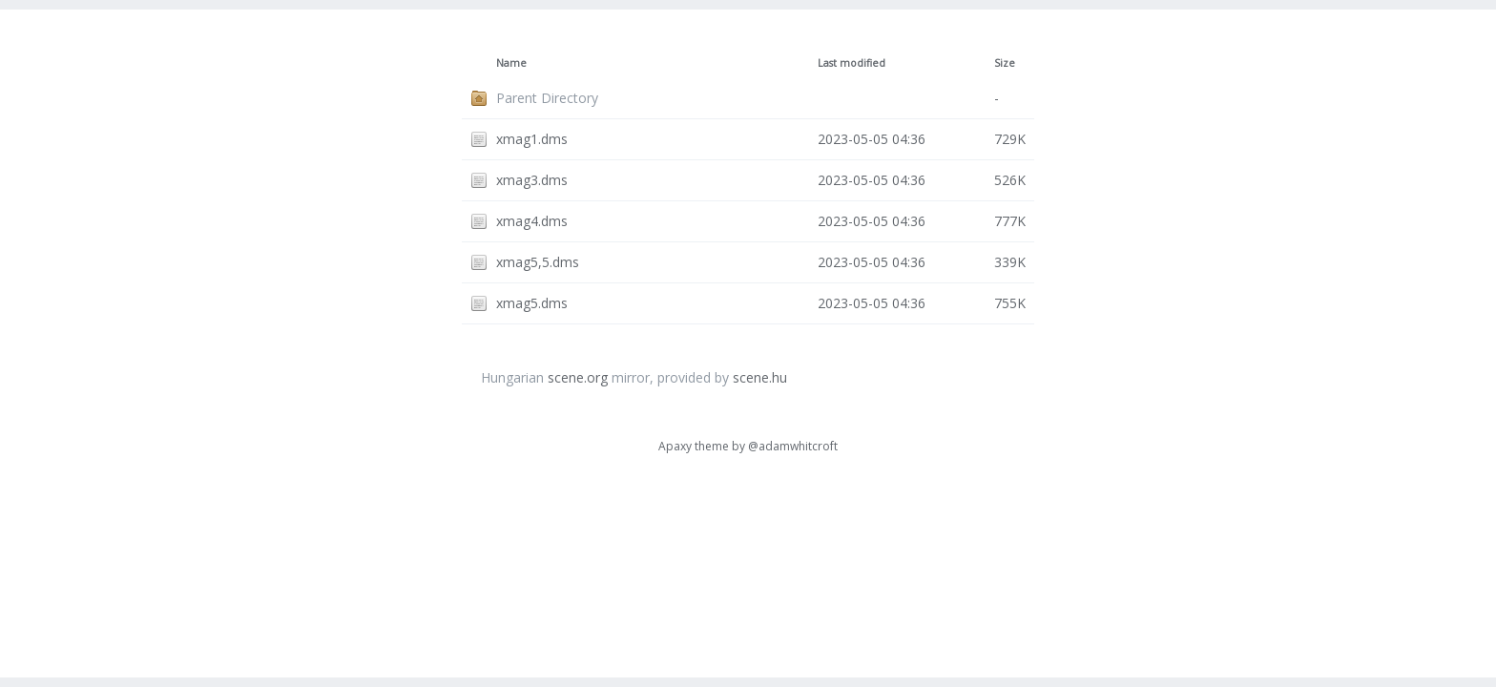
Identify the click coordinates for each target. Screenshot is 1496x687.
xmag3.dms (532, 180)
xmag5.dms (532, 303)
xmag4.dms (532, 221)
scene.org (578, 377)
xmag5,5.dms (537, 262)
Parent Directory (547, 98)
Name (511, 63)
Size (1004, 63)
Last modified (851, 63)
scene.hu (760, 377)
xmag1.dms (532, 139)
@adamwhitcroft (793, 446)
